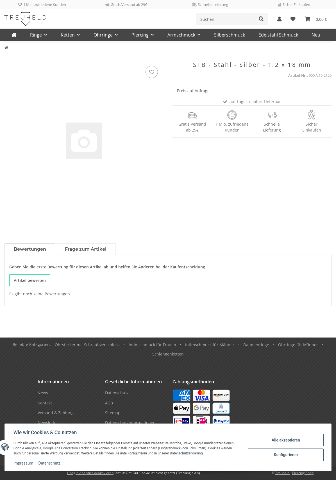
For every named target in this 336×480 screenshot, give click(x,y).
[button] (279, 19)
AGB (109, 403)
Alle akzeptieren (285, 440)
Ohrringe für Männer (298, 344)
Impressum (23, 463)
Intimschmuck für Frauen (152, 344)
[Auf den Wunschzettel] (152, 72)
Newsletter (48, 422)
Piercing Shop (303, 472)
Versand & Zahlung (56, 412)
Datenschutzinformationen (130, 422)
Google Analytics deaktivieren (90, 472)
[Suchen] (225, 19)
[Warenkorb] (316, 19)
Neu (316, 35)
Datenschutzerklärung (186, 453)
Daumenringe (256, 344)
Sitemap (113, 412)
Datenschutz (50, 463)
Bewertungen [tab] (30, 249)
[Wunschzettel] (293, 19)
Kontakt (45, 403)
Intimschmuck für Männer (209, 344)
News (43, 392)
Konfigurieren (285, 454)
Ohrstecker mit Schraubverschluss (87, 344)
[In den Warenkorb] (8, 58)
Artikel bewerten (30, 280)
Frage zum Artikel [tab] (85, 249)
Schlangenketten (168, 354)
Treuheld (282, 472)
